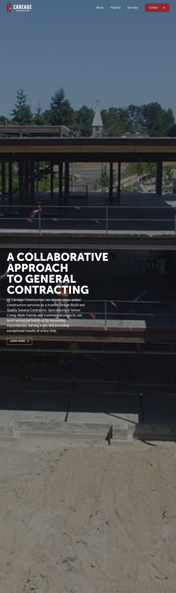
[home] (19, 7)
